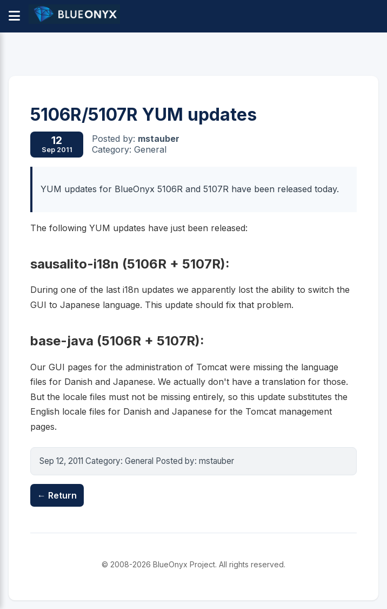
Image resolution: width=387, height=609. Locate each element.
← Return (57, 495)
